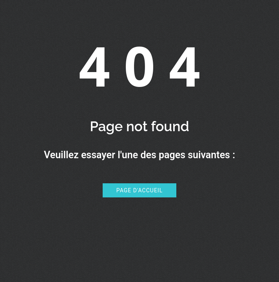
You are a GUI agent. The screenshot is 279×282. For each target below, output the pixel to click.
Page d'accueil (139, 190)
